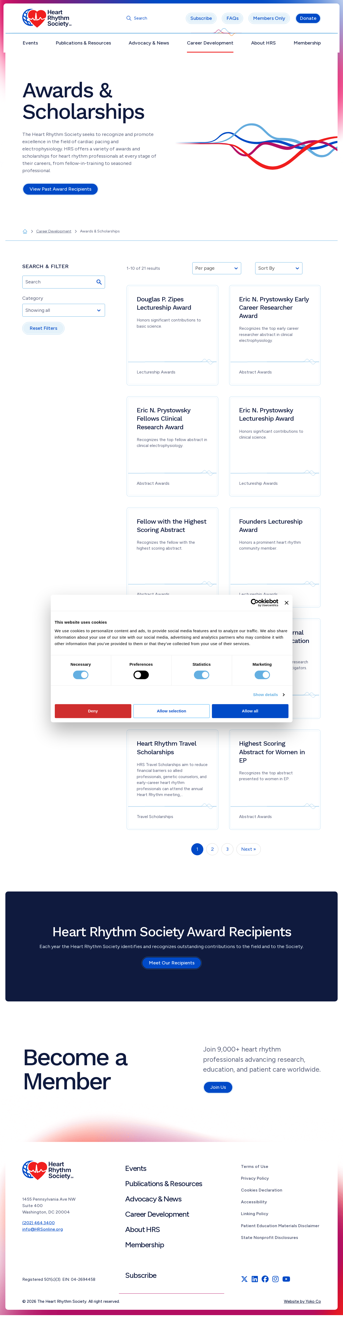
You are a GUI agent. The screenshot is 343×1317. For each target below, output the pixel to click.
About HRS (263, 45)
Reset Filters (43, 330)
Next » (248, 851)
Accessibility (254, 1203)
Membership (307, 45)
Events (30, 45)
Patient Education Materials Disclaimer (280, 1227)
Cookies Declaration (261, 1191)
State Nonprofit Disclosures (269, 1239)
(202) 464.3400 (38, 1224)
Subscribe (201, 20)
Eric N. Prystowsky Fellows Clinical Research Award (163, 420)
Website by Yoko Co (302, 1303)
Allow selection (171, 711)
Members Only (269, 20)
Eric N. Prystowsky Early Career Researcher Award (274, 309)
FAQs (232, 20)
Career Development (210, 45)
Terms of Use (254, 1168)
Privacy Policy (255, 1180)
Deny (93, 711)
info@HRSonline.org (42, 1231)
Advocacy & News (149, 45)
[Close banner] (286, 603)
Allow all (250, 711)
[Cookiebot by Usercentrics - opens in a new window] (254, 603)
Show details (265, 694)
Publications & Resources (83, 45)
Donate (308, 20)
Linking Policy (254, 1215)
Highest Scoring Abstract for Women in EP (272, 754)
